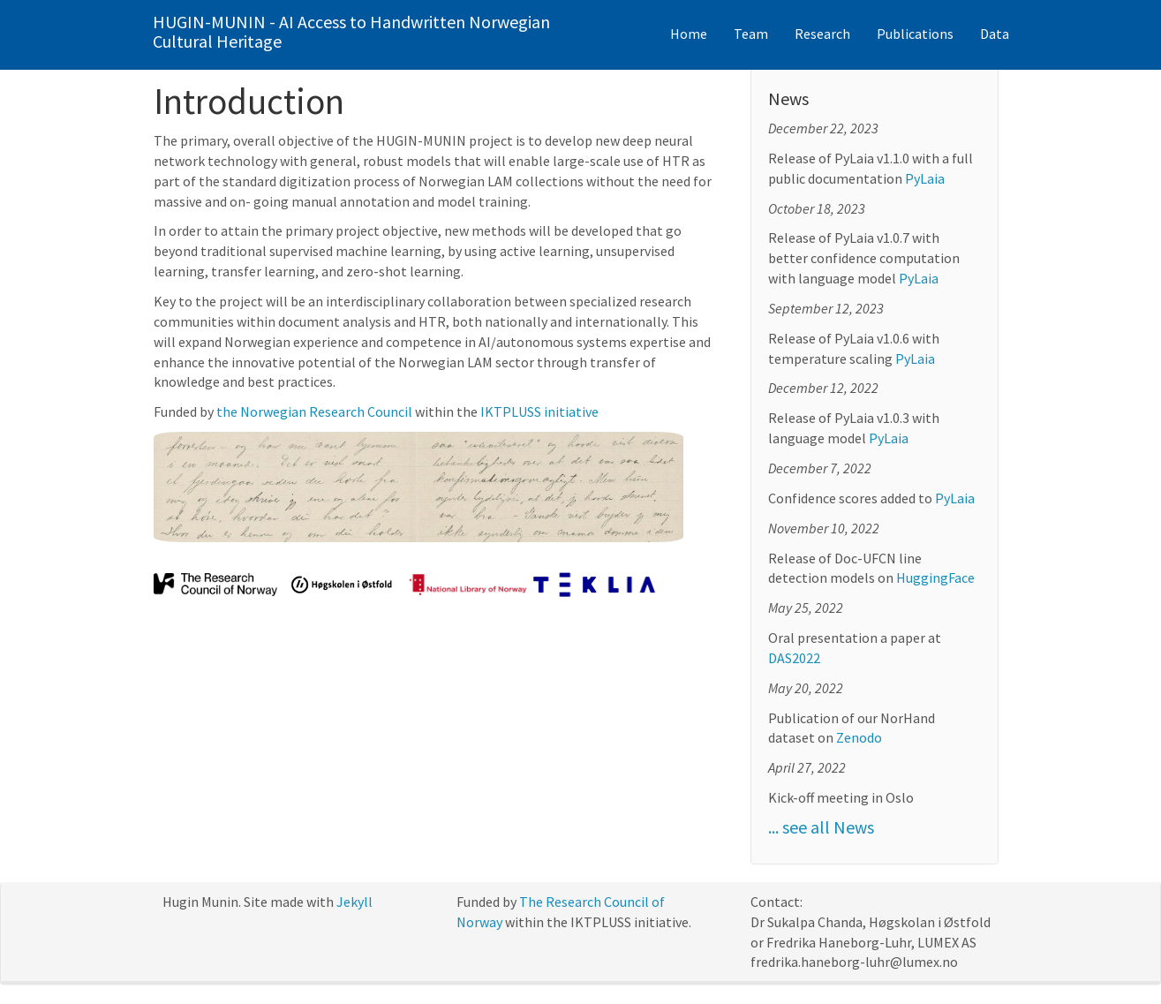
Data (994, 33)
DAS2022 (794, 658)
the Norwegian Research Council (314, 411)
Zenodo (859, 737)
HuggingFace (935, 577)
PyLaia (925, 178)
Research (822, 33)
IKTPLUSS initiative (539, 411)
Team (751, 33)
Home (688, 33)
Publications (915, 33)
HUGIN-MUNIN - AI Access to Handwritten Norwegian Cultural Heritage (351, 31)
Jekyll (354, 901)
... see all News (821, 827)
